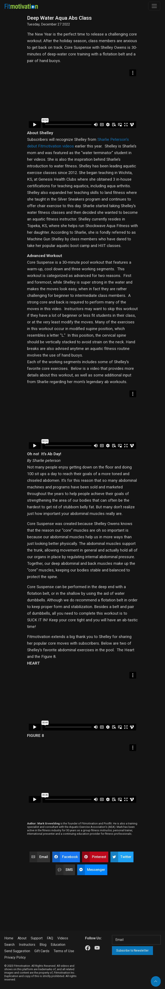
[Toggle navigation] (154, 6)
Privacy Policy (15, 957)
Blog (43, 945)
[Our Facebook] (87, 948)
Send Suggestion (17, 951)
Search (9, 945)
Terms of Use (64, 951)
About (22, 938)
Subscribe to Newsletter (132, 950)
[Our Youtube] (97, 948)
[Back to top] (156, 981)
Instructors (27, 945)
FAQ (50, 938)
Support (37, 938)
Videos (62, 938)
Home (8, 938)
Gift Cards (41, 951)
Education (58, 945)
